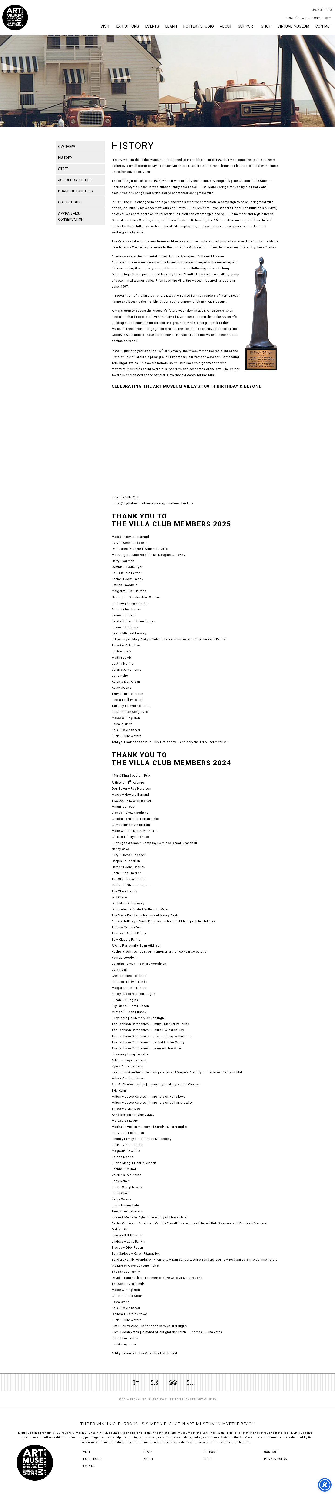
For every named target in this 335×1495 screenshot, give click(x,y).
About (226, 26)
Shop (266, 26)
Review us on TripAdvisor (173, 1382)
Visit (105, 26)
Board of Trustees (75, 191)
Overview (66, 146)
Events (152, 26)
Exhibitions (127, 26)
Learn (171, 26)
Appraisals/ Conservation (71, 216)
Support (246, 26)
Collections (69, 202)
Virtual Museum (293, 26)
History (65, 158)
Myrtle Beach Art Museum (15, 17)
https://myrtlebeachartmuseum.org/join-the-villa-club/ (152, 503)
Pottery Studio (198, 26)
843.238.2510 (322, 10)
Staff (63, 169)
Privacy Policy (276, 1459)
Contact (323, 26)
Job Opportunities (75, 180)
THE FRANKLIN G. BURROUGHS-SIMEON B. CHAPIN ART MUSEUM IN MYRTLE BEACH (167, 1423)
